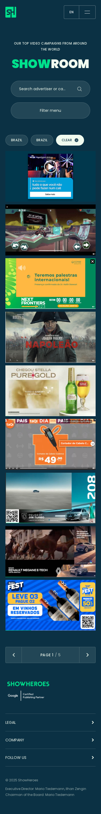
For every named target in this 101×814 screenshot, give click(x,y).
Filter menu (50, 110)
